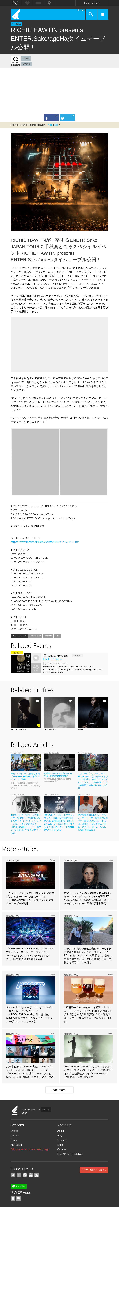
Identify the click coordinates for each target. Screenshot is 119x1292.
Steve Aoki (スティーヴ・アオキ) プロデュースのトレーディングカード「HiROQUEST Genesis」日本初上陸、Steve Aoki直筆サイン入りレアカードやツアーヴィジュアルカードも (29, 1014)
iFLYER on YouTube (31, 1175)
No (56, 125)
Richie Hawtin (35, 636)
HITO (57, 636)
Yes (50, 125)
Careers (61, 1149)
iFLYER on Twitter (13, 1175)
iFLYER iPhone (13, 1198)
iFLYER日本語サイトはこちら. (94, 1170)
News (18, 23)
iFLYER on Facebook (19, 1175)
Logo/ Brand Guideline (69, 1154)
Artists (14, 1135)
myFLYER (16, 1145)
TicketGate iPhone (18, 1198)
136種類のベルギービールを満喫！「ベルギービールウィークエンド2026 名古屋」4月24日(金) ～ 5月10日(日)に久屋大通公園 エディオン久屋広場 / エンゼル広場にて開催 (87, 1014)
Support (61, 1140)
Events (26, 63)
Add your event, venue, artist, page (30, 1149)
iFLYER (15, 1110)
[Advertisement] (59, 91)
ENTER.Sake (52, 659)
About (60, 1131)
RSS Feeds (36, 1175)
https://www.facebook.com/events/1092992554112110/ (45, 542)
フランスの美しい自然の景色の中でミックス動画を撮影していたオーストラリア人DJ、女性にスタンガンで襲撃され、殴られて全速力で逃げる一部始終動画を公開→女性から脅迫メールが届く (88, 955)
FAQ (59, 1135)
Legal (60, 1145)
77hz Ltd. (46, 1109)
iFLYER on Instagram (25, 1175)
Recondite (48, 636)
